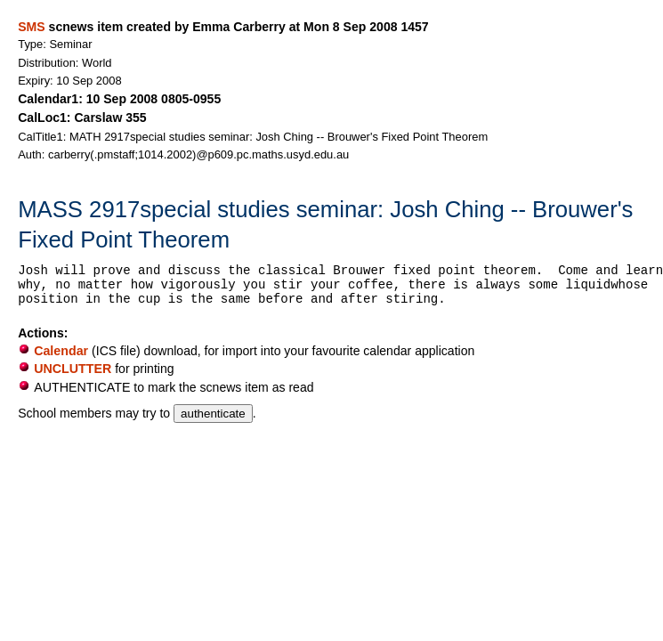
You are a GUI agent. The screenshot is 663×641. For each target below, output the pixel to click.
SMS (31, 27)
